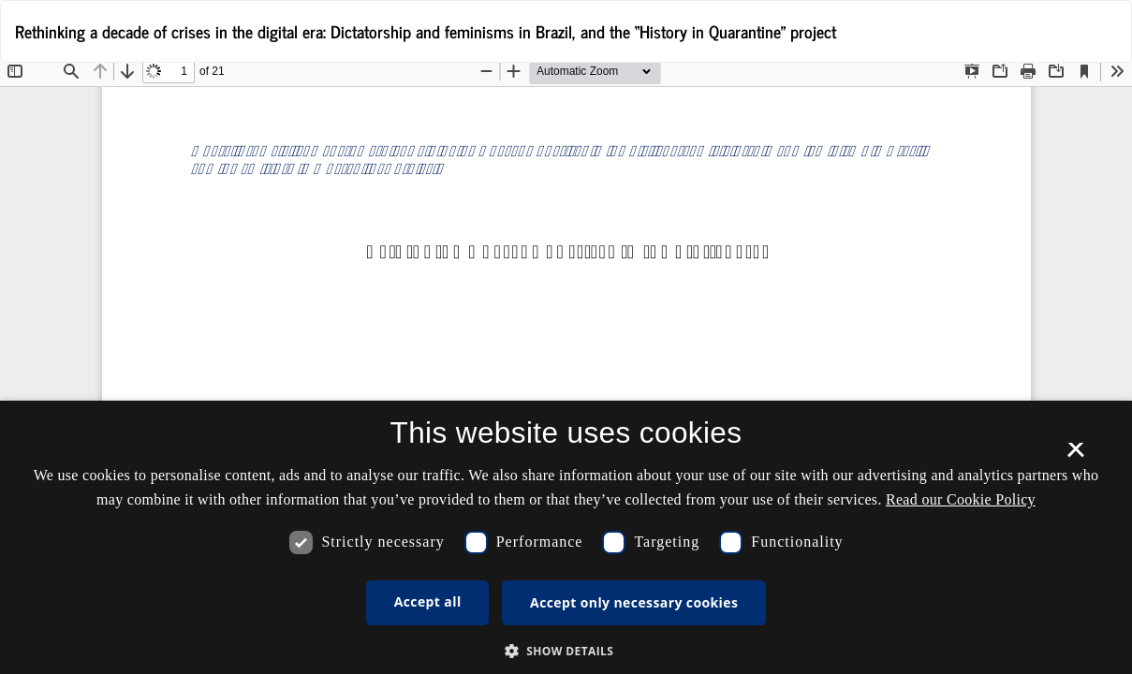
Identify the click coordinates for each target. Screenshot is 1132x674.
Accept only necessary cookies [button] (634, 602)
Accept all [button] (428, 601)
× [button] (1075, 456)
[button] (566, 650)
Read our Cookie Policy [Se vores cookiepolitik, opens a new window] (961, 499)
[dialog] (566, 537)
